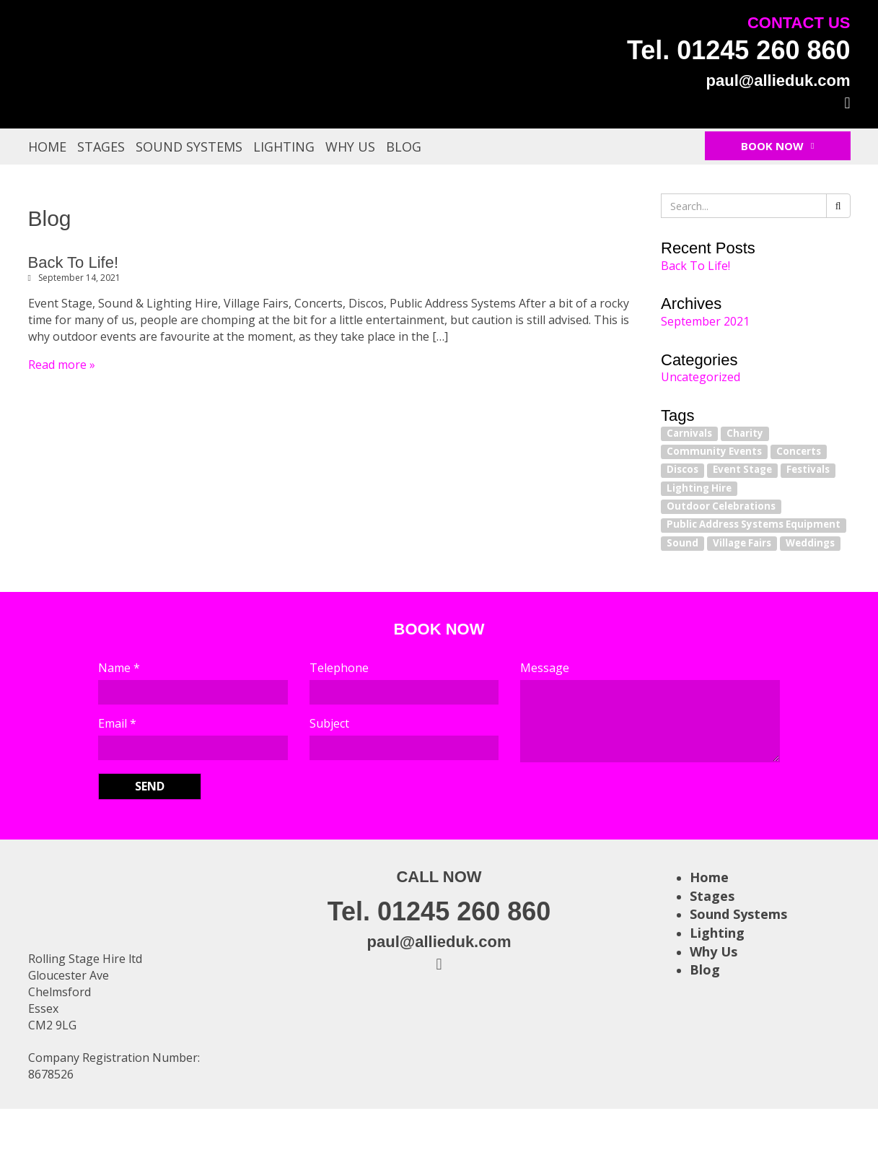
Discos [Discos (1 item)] (682, 469)
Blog (403, 146)
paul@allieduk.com (778, 80)
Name (119, 668)
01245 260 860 (763, 50)
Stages (101, 146)
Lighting (284, 146)
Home (47, 146)
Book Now (777, 146)
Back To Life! (73, 262)
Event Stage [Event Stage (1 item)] (742, 469)
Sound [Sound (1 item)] (682, 542)
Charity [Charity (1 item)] (744, 433)
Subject (329, 723)
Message (544, 668)
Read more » (61, 364)
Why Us (350, 146)
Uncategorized (700, 377)
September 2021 (705, 321)
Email (117, 723)
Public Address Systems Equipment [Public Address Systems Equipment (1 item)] (753, 524)
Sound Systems (189, 146)
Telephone (339, 668)
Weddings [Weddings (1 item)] (810, 542)
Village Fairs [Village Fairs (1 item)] (742, 542)
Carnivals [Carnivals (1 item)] (689, 433)
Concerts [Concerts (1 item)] (798, 451)
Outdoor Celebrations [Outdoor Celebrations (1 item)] (721, 506)
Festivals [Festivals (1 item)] (808, 469)
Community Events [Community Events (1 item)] (714, 451)
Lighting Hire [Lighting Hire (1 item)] (699, 487)
